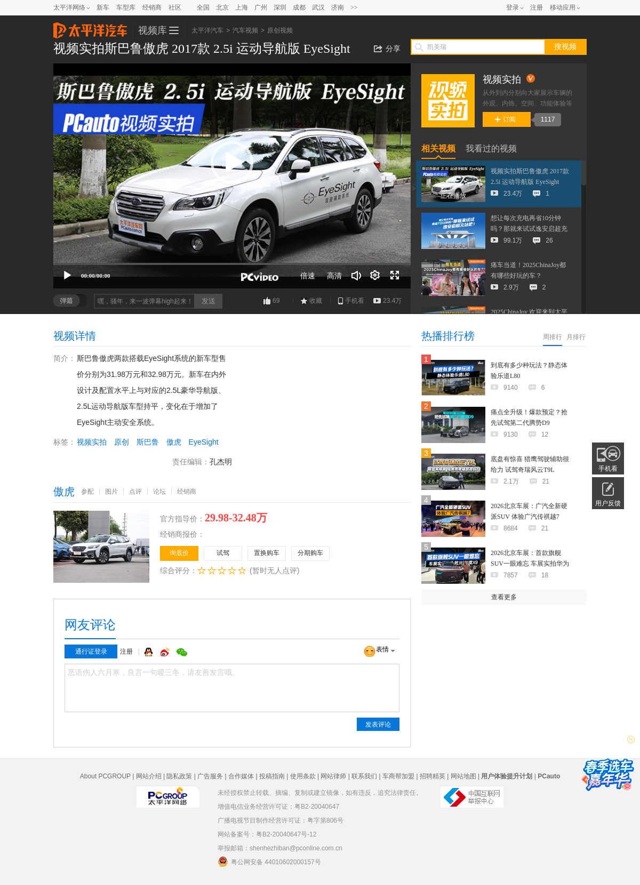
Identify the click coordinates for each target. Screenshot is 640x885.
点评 (135, 491)
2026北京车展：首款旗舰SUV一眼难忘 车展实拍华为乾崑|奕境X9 (530, 563)
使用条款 (303, 776)
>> (354, 7)
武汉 (318, 7)
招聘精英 (432, 776)
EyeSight (204, 442)
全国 (203, 7)
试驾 (223, 553)
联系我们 (364, 776)
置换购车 (266, 553)
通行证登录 (91, 651)
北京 (222, 7)
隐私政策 (179, 776)
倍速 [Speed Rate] (307, 275)
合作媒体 (241, 776)
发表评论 (378, 724)
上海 (241, 7)
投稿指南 (272, 776)
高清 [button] (334, 275)
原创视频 (280, 30)
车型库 (125, 7)
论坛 (159, 491)
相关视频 (438, 148)
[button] (232, 162)
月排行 (576, 337)
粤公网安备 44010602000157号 (269, 861)
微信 (182, 652)
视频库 (152, 30)
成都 (299, 7)
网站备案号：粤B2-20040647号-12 (267, 834)
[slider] (232, 264)
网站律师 (333, 776)
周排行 (552, 337)
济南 (337, 7)
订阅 (505, 119)
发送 (208, 301)
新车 (103, 7)
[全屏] (394, 275)
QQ (150, 652)
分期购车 (310, 553)
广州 (260, 7)
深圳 (280, 7)
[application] (232, 175)
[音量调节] (356, 275)
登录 (512, 7)
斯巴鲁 (148, 442)
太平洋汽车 (90, 27)
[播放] (67, 275)
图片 (111, 491)
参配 (87, 491)
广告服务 (210, 776)
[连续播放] (375, 275)
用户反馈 (608, 503)
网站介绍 (149, 776)
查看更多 (504, 597)
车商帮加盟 (398, 776)
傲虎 (173, 442)
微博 (166, 652)
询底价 (179, 553)
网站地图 (463, 776)
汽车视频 (245, 30)
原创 (121, 442)
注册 (536, 7)
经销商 (152, 7)
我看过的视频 (491, 148)
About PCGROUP (105, 776)
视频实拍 (92, 442)
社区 (175, 7)
